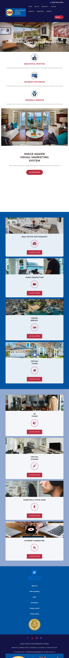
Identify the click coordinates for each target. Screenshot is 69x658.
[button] (6, 127)
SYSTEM (53, 6)
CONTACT (49, 11)
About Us (34, 586)
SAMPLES (31, 11)
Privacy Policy (34, 614)
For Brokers (34, 603)
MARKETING (40, 11)
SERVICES (44, 6)
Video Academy (34, 591)
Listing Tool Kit (34, 608)
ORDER (58, 17)
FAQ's (34, 597)
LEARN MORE (34, 172)
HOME (30, 6)
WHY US (36, 6)
